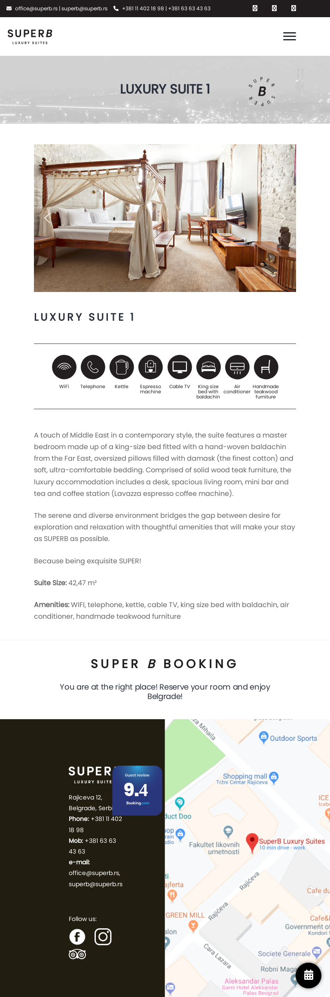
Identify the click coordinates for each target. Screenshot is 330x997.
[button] (47, 218)
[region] (165, 218)
